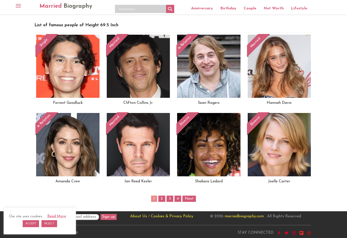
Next (189, 199)
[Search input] (142, 9)
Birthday (228, 8)
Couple (250, 8)
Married (66, 6)
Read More (56, 216)
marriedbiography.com (244, 216)
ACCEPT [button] (31, 223)
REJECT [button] (49, 223)
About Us (138, 216)
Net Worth (274, 8)
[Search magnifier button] (170, 9)
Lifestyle (299, 8)
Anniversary (202, 8)
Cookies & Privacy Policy (172, 216)
